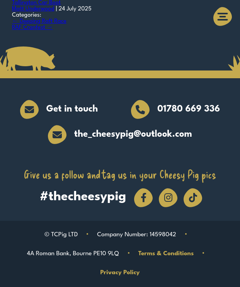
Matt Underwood (33, 9)
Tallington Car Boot (36, 3)
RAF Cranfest (32, 28)
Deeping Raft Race (39, 21)
